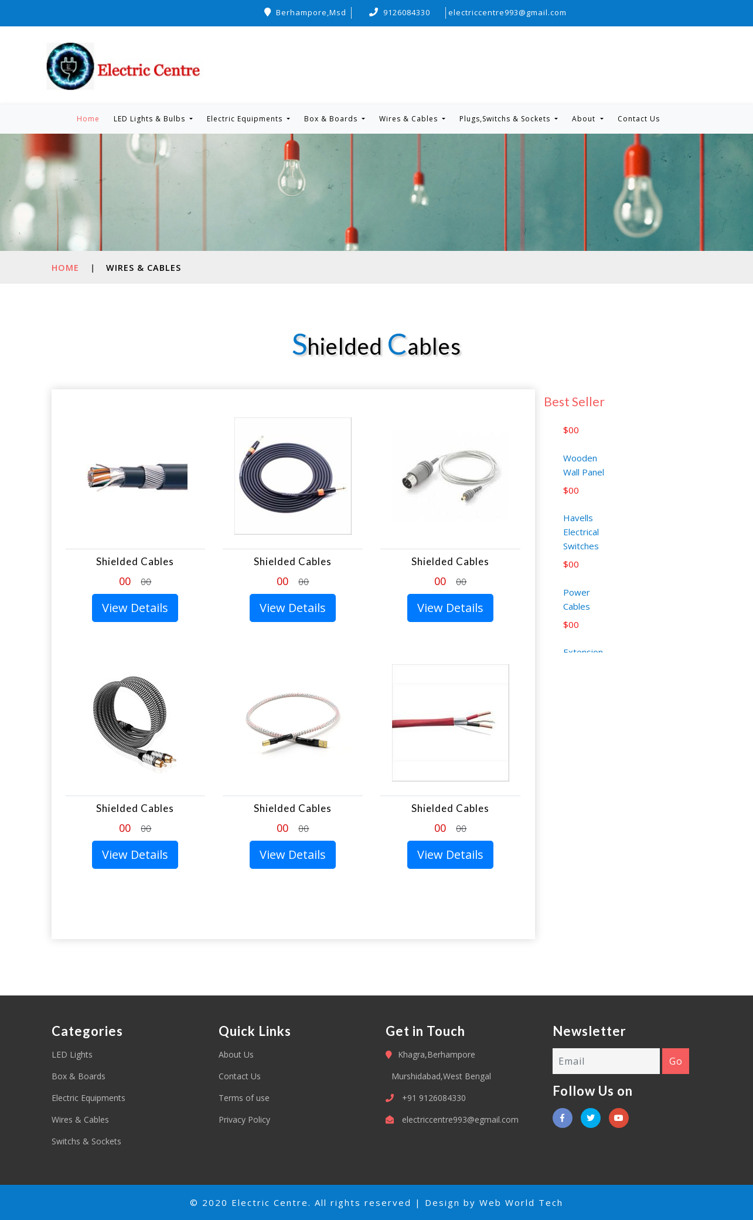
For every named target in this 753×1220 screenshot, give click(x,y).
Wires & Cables (80, 1119)
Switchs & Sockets (86, 1141)
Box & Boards (78, 1076)
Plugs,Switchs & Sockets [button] (506, 119)
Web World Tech (521, 1202)
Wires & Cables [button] (409, 119)
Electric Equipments (88, 1097)
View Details (135, 608)
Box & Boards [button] (332, 119)
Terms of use (244, 1097)
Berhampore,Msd (305, 12)
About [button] (585, 119)
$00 (571, 444)
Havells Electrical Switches (581, 546)
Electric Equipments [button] (246, 119)
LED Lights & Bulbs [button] (151, 119)
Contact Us (639, 119)
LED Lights (72, 1054)
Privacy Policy (244, 1119)
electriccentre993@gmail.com (507, 12)
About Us (236, 1054)
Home (90, 118)
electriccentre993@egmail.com (460, 1119)
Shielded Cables (135, 561)
